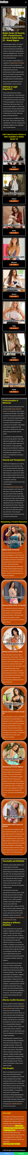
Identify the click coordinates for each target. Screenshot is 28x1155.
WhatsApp (21, 1153)
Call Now (7, 1153)
